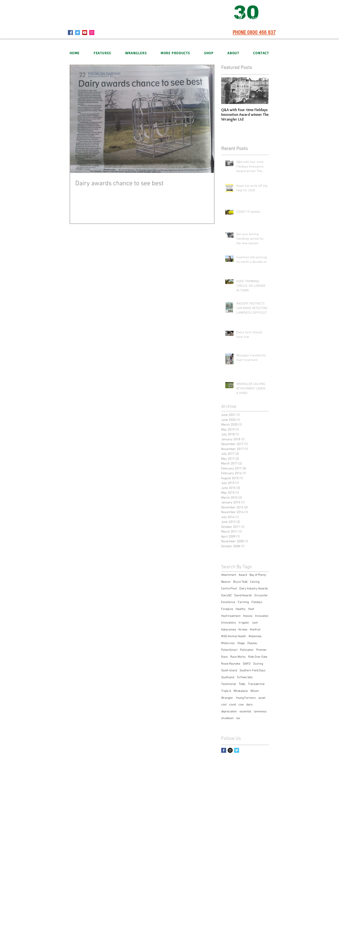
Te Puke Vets (245, 677)
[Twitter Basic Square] (236, 750)
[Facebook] (70, 32)
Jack (255, 623)
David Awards (243, 595)
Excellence (228, 602)
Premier (261, 650)
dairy (249, 705)
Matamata (255, 636)
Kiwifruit (255, 630)
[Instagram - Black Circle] (230, 750)
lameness (260, 711)
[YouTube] (84, 32)
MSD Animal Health (233, 636)
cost (224, 705)
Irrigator (244, 623)
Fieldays (256, 602)
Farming (243, 602)
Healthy (241, 609)
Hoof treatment (230, 616)
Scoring (258, 664)
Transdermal (256, 684)
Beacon (226, 582)
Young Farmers (246, 698)
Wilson (254, 691)
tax (238, 718)
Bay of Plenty (257, 575)
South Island (229, 670)
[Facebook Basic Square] (223, 750)
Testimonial (228, 684)
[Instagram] (91, 32)
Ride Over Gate (257, 657)
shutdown (227, 718)
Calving (254, 582)
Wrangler (227, 698)
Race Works (238, 657)
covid (232, 705)
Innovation (262, 616)
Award (243, 575)
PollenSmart (229, 650)
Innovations (228, 623)
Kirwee (242, 630)
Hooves (248, 616)
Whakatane (240, 691)
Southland (227, 677)
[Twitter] (77, 32)
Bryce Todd (240, 582)
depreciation (229, 711)
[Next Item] (262, 90)
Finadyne (227, 609)
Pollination (247, 650)
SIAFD (247, 664)
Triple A (226, 691)
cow (241, 705)
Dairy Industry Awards (253, 588)
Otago (241, 643)
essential (245, 711)
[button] (136, 53)
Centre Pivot (229, 588)
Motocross (228, 643)
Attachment (228, 575)
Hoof (251, 609)
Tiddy (242, 684)
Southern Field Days (252, 670)
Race (224, 657)
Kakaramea (228, 630)
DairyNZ (226, 595)
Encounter (261, 595)
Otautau (252, 643)
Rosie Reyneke (230, 664)
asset (261, 698)
